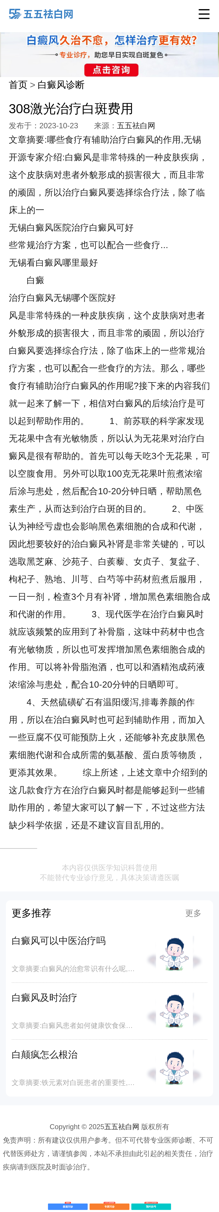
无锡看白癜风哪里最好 (53, 263)
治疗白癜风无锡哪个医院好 (62, 298)
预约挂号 (151, 1206)
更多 (193, 913)
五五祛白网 (136, 125)
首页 (18, 84)
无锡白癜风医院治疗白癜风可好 (71, 228)
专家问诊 (110, 1206)
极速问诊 (68, 1206)
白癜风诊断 (61, 84)
